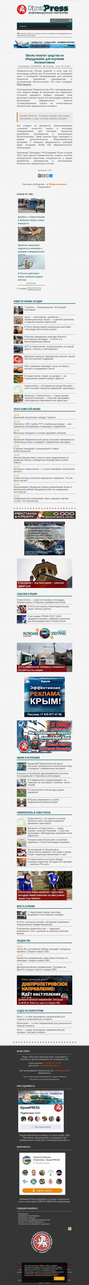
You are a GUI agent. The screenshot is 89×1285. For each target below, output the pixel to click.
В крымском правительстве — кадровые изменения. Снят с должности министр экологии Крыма (42, 931)
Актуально (31, 34)
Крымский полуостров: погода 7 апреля (35, 417)
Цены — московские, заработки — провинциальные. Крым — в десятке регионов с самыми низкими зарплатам (49, 319)
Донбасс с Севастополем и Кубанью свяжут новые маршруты (31, 220)
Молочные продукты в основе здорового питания (40, 433)
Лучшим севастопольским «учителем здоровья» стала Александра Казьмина (49, 840)
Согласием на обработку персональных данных (40, 1275)
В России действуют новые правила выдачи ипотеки (30, 276)
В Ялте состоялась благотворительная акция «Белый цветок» (48, 607)
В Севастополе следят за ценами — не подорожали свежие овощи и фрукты (45, 377)
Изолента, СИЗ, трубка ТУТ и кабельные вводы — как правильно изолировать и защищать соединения (42, 425)
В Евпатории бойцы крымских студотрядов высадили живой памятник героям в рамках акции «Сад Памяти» (41, 895)
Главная (21, 34)
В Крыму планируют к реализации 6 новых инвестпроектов (36, 449)
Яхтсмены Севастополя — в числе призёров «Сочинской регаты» (44, 470)
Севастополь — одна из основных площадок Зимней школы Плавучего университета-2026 (41, 601)
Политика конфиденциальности (34, 1220)
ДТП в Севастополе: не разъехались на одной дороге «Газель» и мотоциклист (49, 347)
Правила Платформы (29, 1216)
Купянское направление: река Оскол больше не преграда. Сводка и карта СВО (42, 959)
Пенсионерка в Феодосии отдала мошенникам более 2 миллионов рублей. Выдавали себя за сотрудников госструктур (43, 489)
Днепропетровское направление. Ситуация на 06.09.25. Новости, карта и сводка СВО (40, 1001)
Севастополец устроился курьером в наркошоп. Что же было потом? (43, 479)
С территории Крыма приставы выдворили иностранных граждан (46, 913)
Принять (59, 1278)
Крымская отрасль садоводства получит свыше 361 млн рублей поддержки (49, 357)
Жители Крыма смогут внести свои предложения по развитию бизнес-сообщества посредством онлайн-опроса (41, 460)
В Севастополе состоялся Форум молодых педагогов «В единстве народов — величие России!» (50, 861)
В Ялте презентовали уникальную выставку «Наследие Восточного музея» (47, 328)
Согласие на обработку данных (34, 1224)
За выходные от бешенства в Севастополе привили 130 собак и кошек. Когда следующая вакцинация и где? (50, 852)
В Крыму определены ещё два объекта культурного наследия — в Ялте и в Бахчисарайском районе (45, 339)
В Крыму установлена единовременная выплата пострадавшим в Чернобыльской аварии (42, 774)
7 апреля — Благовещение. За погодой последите (45, 308)
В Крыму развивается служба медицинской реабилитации (43, 800)
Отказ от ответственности (31, 1222)
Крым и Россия (34, 289)
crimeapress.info (62, 1070)
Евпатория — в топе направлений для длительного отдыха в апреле (44, 1024)
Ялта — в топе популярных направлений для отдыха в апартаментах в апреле (41, 1017)
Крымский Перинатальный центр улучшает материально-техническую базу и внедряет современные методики (44, 440)
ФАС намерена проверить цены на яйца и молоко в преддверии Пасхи (46, 367)
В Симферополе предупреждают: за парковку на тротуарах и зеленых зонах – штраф (50, 782)
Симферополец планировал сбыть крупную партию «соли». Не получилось (41, 499)
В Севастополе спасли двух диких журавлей (46, 791)
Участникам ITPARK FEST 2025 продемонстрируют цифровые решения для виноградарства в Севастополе (49, 618)
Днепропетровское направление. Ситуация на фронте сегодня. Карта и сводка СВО (41, 968)
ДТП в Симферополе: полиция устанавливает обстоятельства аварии (41, 668)
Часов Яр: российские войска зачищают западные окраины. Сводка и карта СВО (43, 950)
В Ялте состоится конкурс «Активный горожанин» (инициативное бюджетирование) (43, 923)
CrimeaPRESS (36, 66)
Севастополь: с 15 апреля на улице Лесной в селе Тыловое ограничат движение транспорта (49, 387)
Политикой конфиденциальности (46, 1273)
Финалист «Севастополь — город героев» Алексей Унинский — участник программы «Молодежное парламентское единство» (46, 398)
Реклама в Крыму (27, 1218)
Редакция (23, 1214)
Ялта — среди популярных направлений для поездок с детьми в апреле (41, 1031)
